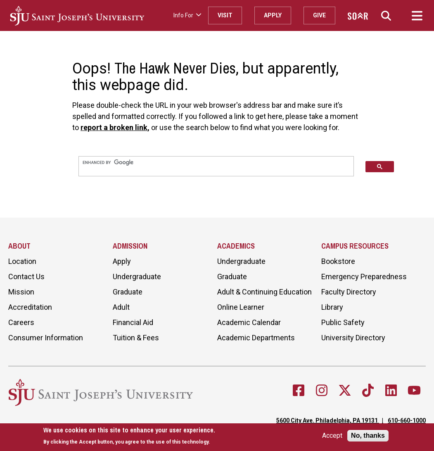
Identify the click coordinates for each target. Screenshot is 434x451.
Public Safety (343, 322)
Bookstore (338, 261)
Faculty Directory (348, 291)
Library (332, 307)
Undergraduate (137, 276)
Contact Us (26, 276)
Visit (225, 15)
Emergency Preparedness (364, 276)
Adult (121, 307)
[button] (386, 15)
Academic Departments (256, 337)
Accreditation (30, 307)
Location (22, 261)
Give (319, 15)
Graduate (127, 291)
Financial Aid (133, 322)
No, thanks (368, 435)
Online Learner (240, 307)
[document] (129, 436)
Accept (332, 436)
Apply (273, 15)
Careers (21, 322)
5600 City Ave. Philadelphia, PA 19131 (327, 420)
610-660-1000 (407, 420)
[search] (216, 162)
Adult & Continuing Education (264, 291)
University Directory (353, 337)
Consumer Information (45, 337)
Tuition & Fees (136, 337)
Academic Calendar (249, 322)
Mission (21, 291)
